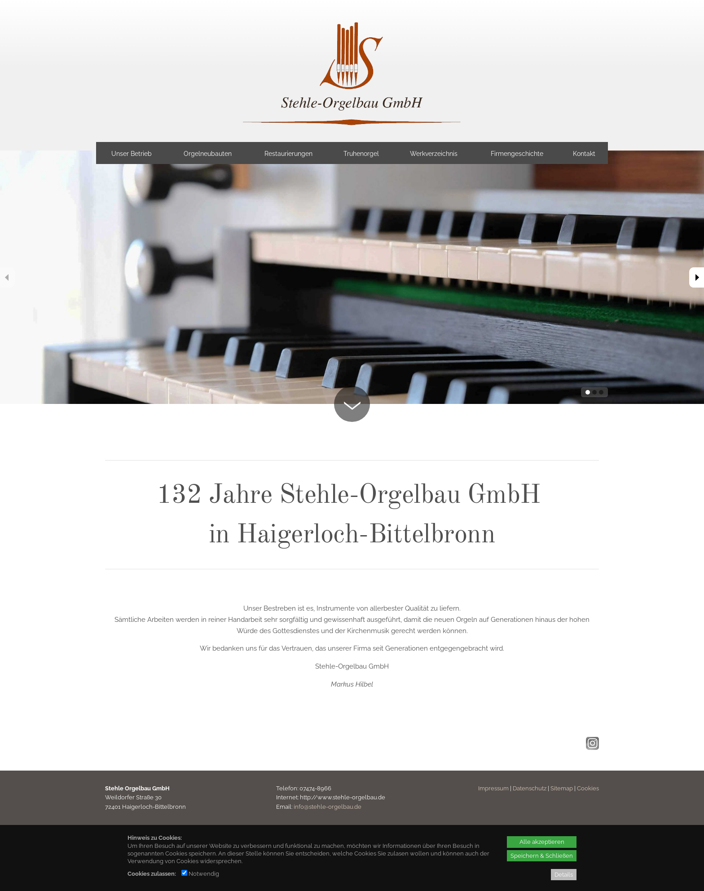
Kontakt (584, 153)
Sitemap (561, 788)
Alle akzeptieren (541, 841)
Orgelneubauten (208, 153)
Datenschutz (529, 788)
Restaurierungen (288, 153)
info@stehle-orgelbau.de (327, 806)
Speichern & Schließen (541, 855)
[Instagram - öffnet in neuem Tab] (591, 747)
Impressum (493, 788)
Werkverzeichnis (434, 153)
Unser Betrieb (131, 153)
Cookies (588, 788)
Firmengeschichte (517, 153)
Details (563, 874)
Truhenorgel (361, 153)
